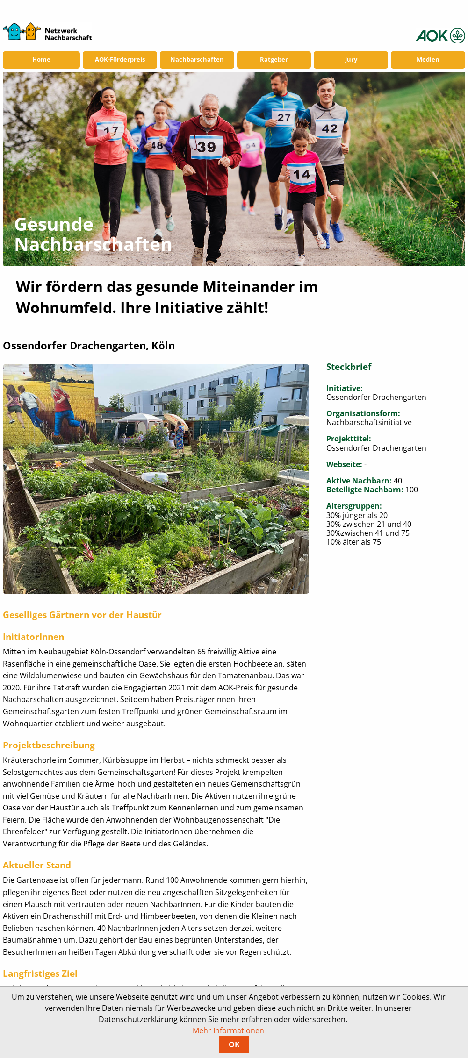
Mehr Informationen (228, 1030)
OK (234, 1044)
